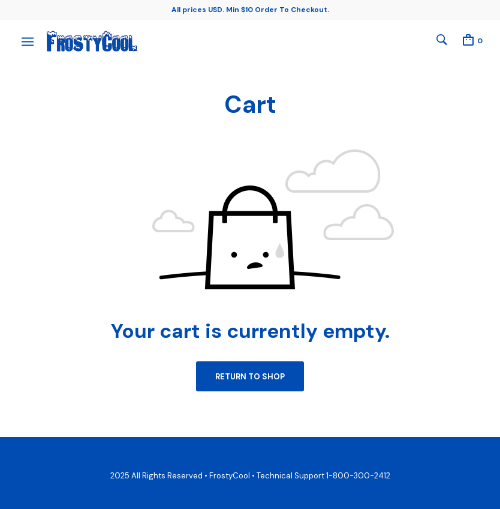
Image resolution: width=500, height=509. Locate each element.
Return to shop (250, 377)
